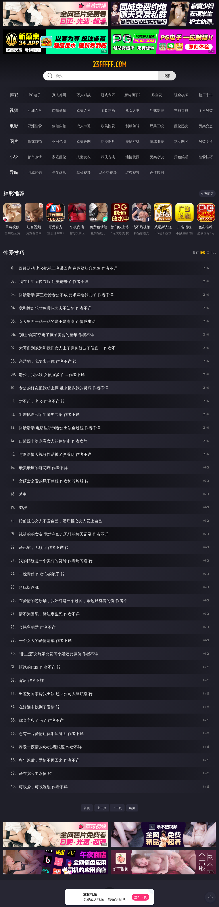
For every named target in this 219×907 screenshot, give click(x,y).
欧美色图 (84, 141)
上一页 (101, 808)
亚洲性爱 (35, 125)
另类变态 (206, 125)
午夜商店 (59, 172)
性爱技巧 (206, 156)
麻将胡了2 (132, 94)
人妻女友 (84, 156)
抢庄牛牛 (206, 94)
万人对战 (84, 94)
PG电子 (34, 94)
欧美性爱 (108, 125)
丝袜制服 (157, 110)
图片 (14, 141)
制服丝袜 (132, 125)
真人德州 (59, 94)
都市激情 (35, 156)
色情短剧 (157, 172)
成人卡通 (84, 125)
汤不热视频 (108, 172)
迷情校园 (132, 156)
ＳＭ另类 (206, 110)
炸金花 (157, 94)
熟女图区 (181, 141)
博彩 (14, 95)
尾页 (132, 808)
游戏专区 (108, 94)
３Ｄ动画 (108, 110)
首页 (87, 808)
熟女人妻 (132, 110)
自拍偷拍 (59, 110)
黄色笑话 (181, 156)
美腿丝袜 (132, 141)
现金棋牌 (181, 94)
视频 (14, 110)
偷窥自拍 (35, 141)
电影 (14, 126)
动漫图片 (108, 141)
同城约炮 (35, 172)
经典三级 (157, 125)
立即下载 (140, 897)
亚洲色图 (59, 141)
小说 (14, 157)
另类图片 (206, 141)
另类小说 (157, 156)
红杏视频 (132, 172)
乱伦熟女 (181, 125)
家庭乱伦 (59, 156)
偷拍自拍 (59, 125)
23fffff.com (109, 64)
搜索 (167, 75)
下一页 (117, 808)
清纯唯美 (157, 141)
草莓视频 (84, 172)
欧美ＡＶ (84, 110)
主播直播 (181, 110)
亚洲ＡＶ (35, 110)
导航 (14, 172)
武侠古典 (108, 156)
